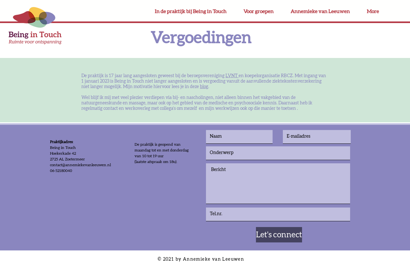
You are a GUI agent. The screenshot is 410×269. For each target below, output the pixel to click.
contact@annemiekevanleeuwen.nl (80, 165)
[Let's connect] (279, 234)
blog (204, 87)
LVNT (232, 76)
